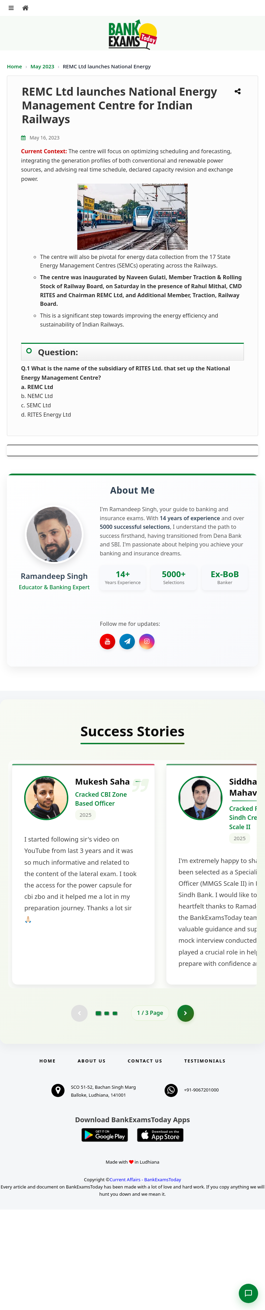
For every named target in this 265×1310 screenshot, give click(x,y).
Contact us (145, 1161)
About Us (92, 1161)
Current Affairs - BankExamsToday (145, 1280)
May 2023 (43, 66)
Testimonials (205, 1161)
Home (14, 66)
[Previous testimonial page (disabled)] (79, 1113)
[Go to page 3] (114, 1114)
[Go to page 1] (98, 1113)
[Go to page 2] (106, 1114)
